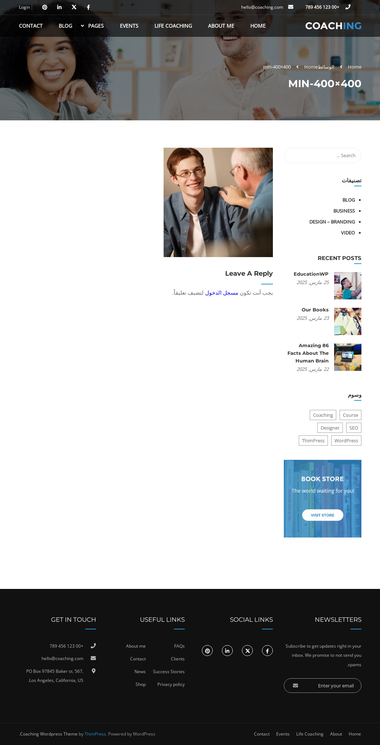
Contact (31, 25)
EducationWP (311, 274)
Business (344, 210)
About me (136, 646)
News (140, 671)
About (336, 734)
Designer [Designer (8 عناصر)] (330, 427)
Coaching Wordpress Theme (49, 734)
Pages (96, 25)
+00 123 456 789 (322, 7)
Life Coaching (173, 25)
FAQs (179, 646)
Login (24, 7)
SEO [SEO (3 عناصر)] (353, 427)
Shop (141, 684)
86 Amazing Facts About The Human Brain (308, 353)
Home (258, 25)
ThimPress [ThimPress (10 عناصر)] (313, 440)
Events (129, 25)
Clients (178, 659)
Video (348, 232)
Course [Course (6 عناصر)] (350, 415)
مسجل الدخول (221, 292)
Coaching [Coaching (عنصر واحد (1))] (323, 415)
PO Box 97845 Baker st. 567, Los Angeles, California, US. (54, 676)
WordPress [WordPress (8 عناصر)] (346, 440)
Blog (65, 25)
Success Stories (169, 671)
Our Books (315, 310)
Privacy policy (171, 684)
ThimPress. (96, 734)
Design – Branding (332, 221)
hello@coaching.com (262, 7)
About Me (221, 25)
